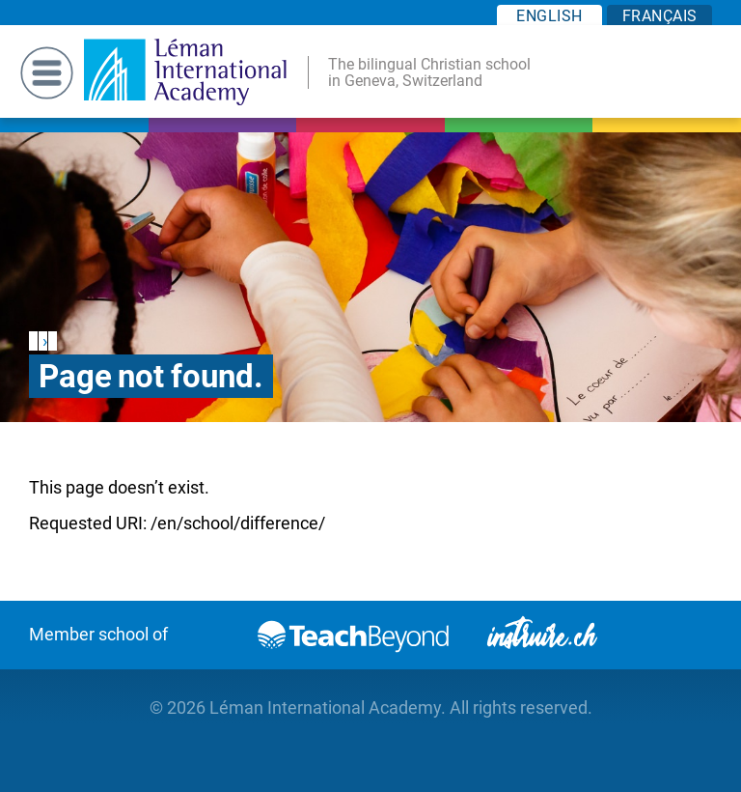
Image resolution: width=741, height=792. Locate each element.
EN (549, 16)
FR (660, 16)
